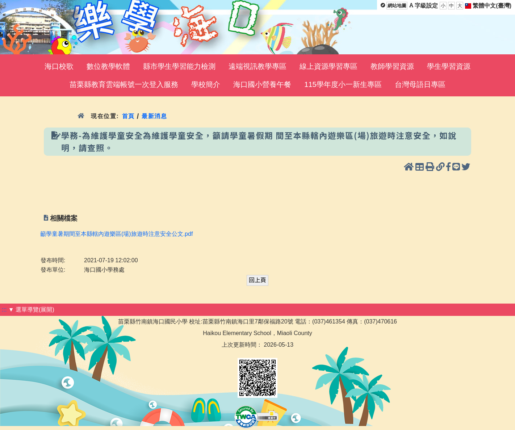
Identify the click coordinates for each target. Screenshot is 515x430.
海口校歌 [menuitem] (59, 66)
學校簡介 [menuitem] (205, 84)
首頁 (128, 116)
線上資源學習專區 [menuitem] (328, 66)
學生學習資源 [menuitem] (448, 66)
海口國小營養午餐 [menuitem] (262, 84)
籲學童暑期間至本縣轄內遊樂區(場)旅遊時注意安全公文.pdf (116, 234)
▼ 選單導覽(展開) (31, 309)
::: (4, 309)
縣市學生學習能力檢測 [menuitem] (179, 66)
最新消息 (154, 116)
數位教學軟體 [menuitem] (108, 66)
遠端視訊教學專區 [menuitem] (257, 66)
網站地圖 (397, 5)
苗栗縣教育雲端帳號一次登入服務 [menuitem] (124, 84)
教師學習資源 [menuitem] (392, 66)
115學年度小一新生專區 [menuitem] (342, 84)
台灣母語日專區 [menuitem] (420, 84)
